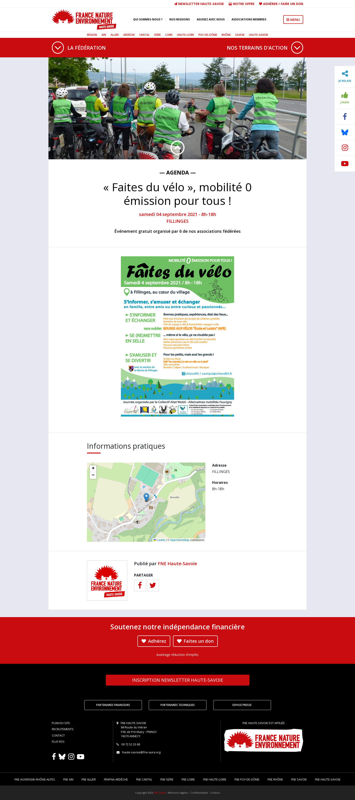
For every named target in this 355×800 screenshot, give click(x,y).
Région (92, 35)
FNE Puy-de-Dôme (247, 779)
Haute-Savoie (258, 35)
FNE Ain (68, 779)
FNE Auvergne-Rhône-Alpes (34, 779)
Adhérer (270, 4)
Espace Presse (242, 705)
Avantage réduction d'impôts (177, 654)
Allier (114, 35)
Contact (58, 735)
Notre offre (241, 4)
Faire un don (292, 4)
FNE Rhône (275, 779)
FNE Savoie (299, 779)
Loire (169, 35)
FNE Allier (89, 779)
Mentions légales (178, 792)
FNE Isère (166, 779)
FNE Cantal (144, 779)
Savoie (240, 35)
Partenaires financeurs (113, 705)
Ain (103, 35)
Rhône (226, 35)
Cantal (144, 35)
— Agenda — (177, 172)
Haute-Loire (185, 35)
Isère (157, 35)
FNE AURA (160, 792)
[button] (146, 497)
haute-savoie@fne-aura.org (141, 752)
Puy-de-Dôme (208, 35)
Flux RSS (58, 741)
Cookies (215, 792)
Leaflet (159, 540)
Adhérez (154, 641)
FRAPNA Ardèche (116, 779)
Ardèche (129, 35)
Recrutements (63, 729)
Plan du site (61, 723)
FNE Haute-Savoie (177, 563)
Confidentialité (199, 792)
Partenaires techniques (178, 705)
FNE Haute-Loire (214, 779)
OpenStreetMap (179, 540)
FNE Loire (188, 779)
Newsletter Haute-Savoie (199, 4)
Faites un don (195, 641)
